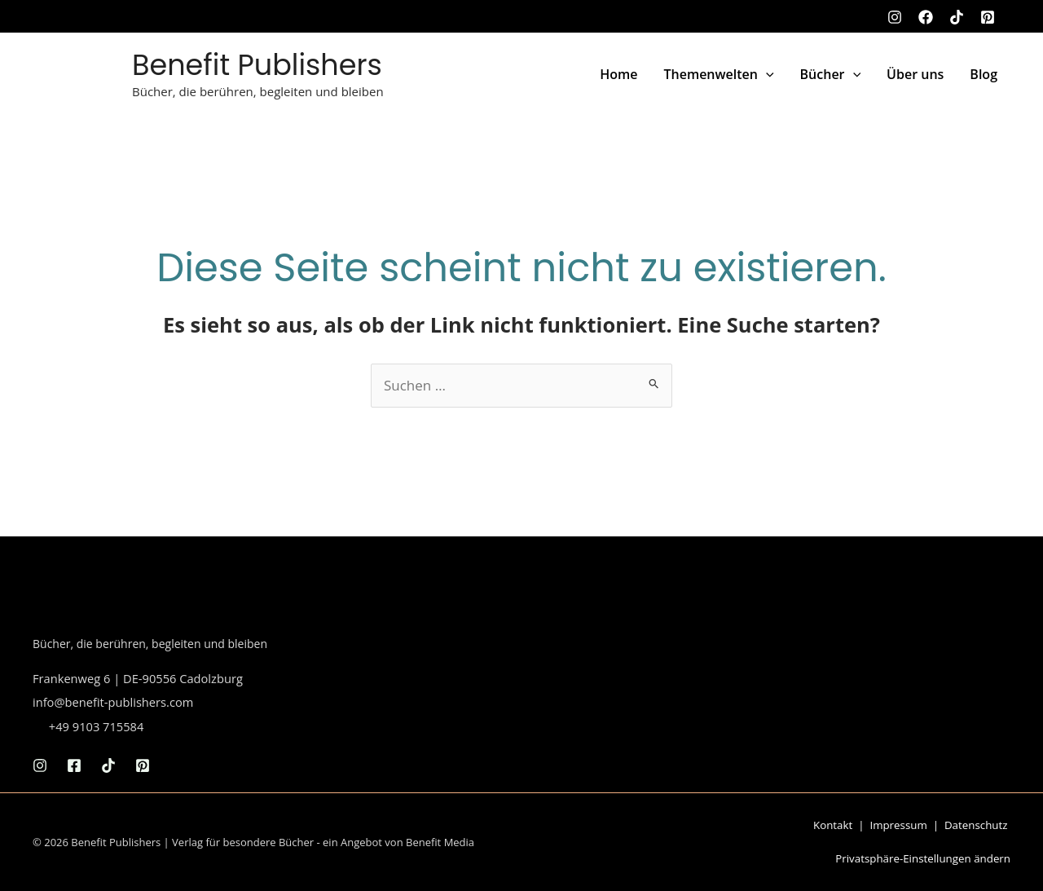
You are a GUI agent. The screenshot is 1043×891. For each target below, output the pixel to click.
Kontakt (832, 825)
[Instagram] (894, 17)
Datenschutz (976, 825)
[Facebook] (925, 17)
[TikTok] (956, 17)
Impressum (897, 825)
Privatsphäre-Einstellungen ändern (922, 858)
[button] (766, 74)
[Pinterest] (987, 17)
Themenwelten (718, 74)
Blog (983, 74)
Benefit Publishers (257, 65)
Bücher (830, 74)
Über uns (915, 74)
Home (618, 74)
